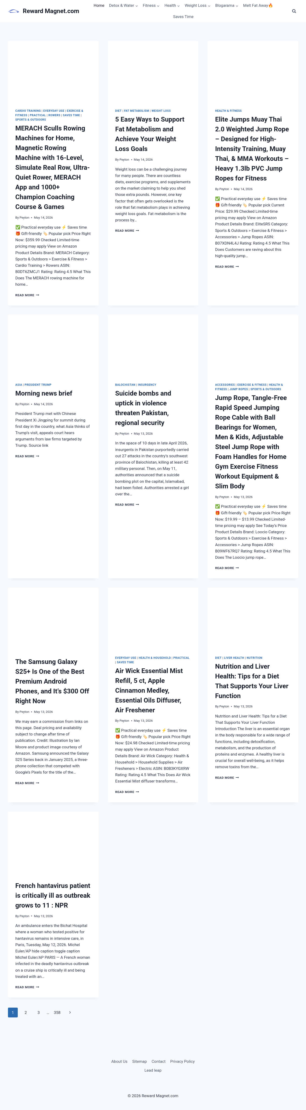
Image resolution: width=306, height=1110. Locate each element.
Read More (27, 295)
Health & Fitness (228, 110)
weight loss (161, 110)
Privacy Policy (182, 1061)
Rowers (54, 115)
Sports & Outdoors (30, 119)
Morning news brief (43, 393)
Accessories (225, 384)
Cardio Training (28, 110)
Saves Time (183, 16)
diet (118, 110)
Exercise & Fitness (251, 384)
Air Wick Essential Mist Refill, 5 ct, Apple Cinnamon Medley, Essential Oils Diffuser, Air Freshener (149, 690)
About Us (119, 1061)
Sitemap (139, 1061)
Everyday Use (53, 110)
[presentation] (53, 71)
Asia (18, 384)
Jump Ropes (239, 389)
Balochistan (125, 384)
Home (99, 5)
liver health (234, 658)
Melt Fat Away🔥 (258, 5)
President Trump (38, 384)
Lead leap (153, 1070)
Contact (159, 1061)
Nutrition (254, 658)
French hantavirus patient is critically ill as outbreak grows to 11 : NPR (52, 895)
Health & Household (155, 658)
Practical (38, 115)
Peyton (24, 217)
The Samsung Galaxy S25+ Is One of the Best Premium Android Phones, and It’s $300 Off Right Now (52, 681)
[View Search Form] (294, 11)
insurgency (147, 384)
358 (57, 1012)
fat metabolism (136, 110)
